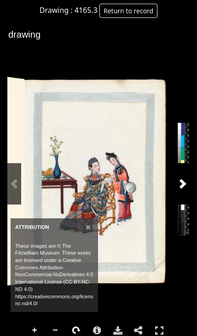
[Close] (88, 227)
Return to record (128, 10)
